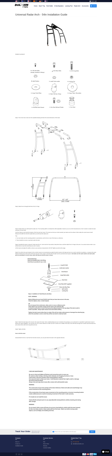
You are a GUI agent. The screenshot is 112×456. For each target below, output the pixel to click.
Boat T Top (42, 6)
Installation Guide (19, 445)
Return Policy (46, 443)
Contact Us (17, 443)
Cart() (93, 6)
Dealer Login (94, 1)
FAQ (44, 441)
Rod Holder (49, 6)
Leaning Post (68, 6)
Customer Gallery (47, 447)
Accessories (85, 6)
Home (35, 6)
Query (92, 431)
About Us (17, 441)
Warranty (45, 445)
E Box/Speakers (59, 6)
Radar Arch (77, 6)
